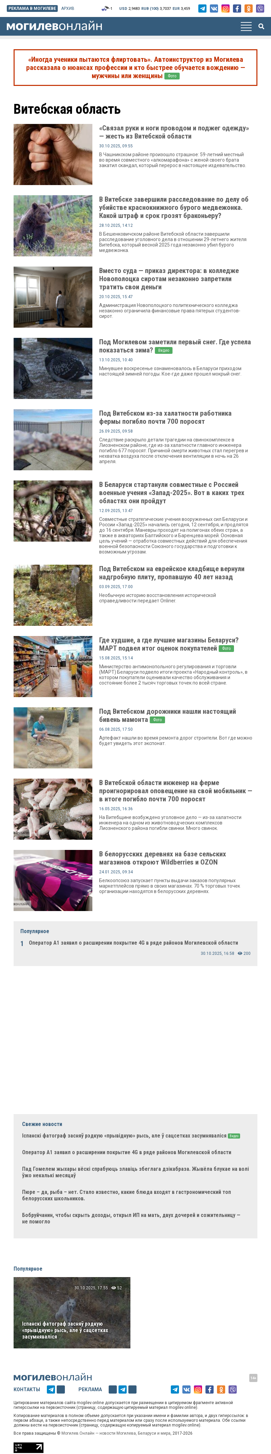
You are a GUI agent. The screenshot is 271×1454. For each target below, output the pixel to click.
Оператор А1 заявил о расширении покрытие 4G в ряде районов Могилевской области (133, 943)
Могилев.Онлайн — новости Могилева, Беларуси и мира (115, 1433)
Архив (67, 8)
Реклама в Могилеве (32, 8)
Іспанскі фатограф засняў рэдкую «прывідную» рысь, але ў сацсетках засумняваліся (65, 1330)
